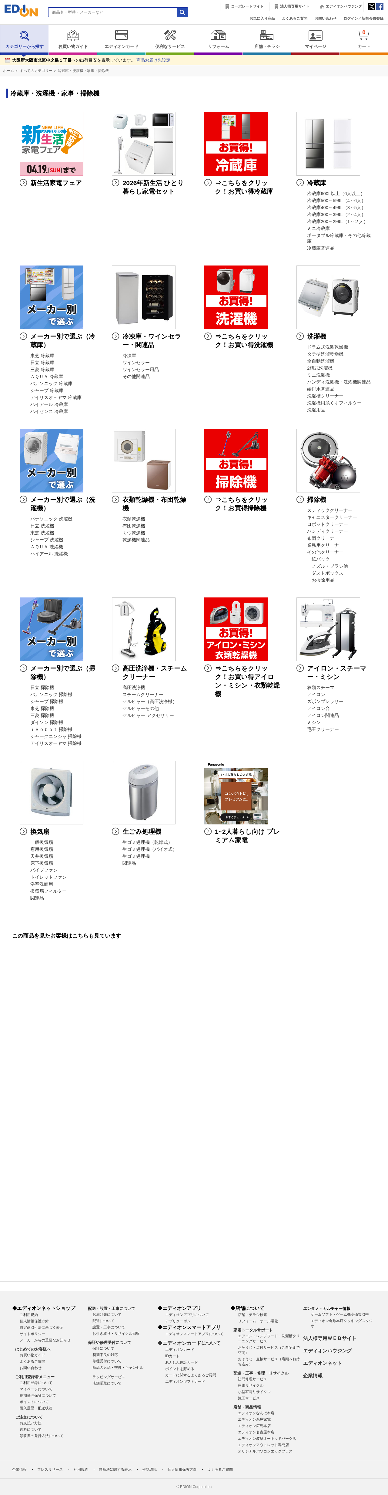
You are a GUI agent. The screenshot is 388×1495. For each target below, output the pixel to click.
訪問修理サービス (252, 1379)
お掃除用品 (320, 580)
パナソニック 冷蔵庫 (51, 383)
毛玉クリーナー (323, 729)
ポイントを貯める (179, 1369)
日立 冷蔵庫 (42, 362)
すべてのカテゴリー (36, 71)
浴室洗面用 (41, 884)
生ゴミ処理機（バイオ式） (149, 849)
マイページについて (36, 1389)
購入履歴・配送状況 (36, 1408)
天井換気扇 (41, 856)
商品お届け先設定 (153, 60)
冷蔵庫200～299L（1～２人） (337, 221)
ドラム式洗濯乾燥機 (327, 347)
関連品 (37, 898)
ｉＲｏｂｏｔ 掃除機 (51, 729)
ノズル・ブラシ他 (327, 566)
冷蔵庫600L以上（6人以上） (336, 193)
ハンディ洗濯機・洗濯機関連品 (339, 382)
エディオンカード (121, 39)
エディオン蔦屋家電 (254, 1419)
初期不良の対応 (105, 1355)
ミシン (314, 722)
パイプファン (44, 870)
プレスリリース (50, 1469)
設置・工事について (108, 1327)
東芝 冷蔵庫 (42, 355)
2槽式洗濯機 (319, 368)
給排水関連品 (320, 389)
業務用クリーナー (325, 545)
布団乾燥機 (133, 525)
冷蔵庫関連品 (320, 248)
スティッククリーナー (330, 510)
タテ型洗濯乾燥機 (325, 354)
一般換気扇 (41, 842)
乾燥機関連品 (136, 539)
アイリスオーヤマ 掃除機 (56, 743)
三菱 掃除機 (42, 715)
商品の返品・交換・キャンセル (117, 1367)
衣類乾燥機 (133, 518)
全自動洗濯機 (320, 361)
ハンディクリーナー (327, 531)
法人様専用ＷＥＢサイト (329, 1338)
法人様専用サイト (294, 6)
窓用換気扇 (41, 849)
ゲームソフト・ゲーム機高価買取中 (340, 1314)
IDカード (172, 1356)
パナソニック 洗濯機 (51, 518)
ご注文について (29, 1417)
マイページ (315, 39)
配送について (103, 1321)
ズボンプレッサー (325, 701)
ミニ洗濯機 (318, 375)
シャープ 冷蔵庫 (46, 390)
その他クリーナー (325, 552)
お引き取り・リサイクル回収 (116, 1333)
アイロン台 (318, 708)
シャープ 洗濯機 (46, 539)
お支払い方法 (31, 1423)
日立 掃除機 (42, 687)
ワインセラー (136, 362)
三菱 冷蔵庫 (42, 369)
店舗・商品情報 (247, 1407)
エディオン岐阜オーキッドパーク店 (267, 1438)
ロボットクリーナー (327, 524)
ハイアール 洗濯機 (49, 553)
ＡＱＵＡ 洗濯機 (46, 546)
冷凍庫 (129, 355)
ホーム (8, 71)
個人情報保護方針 (34, 1321)
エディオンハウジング (344, 6)
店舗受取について (107, 1383)
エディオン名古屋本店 (256, 1432)
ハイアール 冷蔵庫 (49, 404)
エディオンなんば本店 (256, 1413)
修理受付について (107, 1361)
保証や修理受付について (109, 1342)
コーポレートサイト (247, 6)
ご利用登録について (36, 1383)
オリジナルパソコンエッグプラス (265, 1451)
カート (364, 39)
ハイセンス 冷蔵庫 (49, 411)
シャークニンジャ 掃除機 (56, 736)
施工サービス (249, 1398)
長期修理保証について (38, 1395)
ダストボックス (325, 573)
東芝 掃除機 (42, 708)
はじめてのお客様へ (33, 1349)
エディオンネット (322, 1363)
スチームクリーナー (142, 694)
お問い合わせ (325, 18)
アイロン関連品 (323, 715)
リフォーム (218, 39)
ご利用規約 (29, 1315)
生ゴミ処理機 (136, 856)
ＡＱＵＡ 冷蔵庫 (46, 376)
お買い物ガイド (73, 39)
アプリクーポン (178, 1321)
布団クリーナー (323, 538)
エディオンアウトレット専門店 (263, 1445)
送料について (31, 1429)
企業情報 (313, 1375)
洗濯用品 (316, 410)
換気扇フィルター (48, 891)
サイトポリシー (32, 1334)
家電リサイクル (250, 1385)
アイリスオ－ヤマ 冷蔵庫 (56, 397)
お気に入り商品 (262, 18)
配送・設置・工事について (111, 1308)
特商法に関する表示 (115, 1469)
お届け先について (107, 1314)
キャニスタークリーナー (332, 517)
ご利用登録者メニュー (35, 1377)
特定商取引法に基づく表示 (41, 1327)
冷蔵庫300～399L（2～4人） (336, 214)
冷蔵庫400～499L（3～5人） (336, 207)
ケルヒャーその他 (140, 708)
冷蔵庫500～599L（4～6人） (336, 200)
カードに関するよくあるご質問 (190, 1375)
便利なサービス (170, 39)
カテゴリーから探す (24, 39)
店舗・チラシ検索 (252, 1315)
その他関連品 (136, 376)
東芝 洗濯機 (42, 532)
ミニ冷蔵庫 (318, 228)
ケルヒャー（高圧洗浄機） (149, 701)
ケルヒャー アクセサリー (148, 715)
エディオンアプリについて (187, 1315)
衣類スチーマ (320, 687)
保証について (103, 1348)
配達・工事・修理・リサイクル (261, 1373)
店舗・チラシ (267, 39)
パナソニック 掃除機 (51, 694)
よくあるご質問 (294, 18)
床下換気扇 (41, 863)
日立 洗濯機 (42, 525)
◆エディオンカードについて (189, 1343)
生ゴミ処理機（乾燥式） (147, 842)
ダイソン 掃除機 (46, 722)
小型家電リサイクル (254, 1392)
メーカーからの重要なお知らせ (45, 1340)
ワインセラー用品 (140, 369)
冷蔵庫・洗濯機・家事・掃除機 (83, 71)
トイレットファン (48, 877)
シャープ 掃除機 (46, 701)
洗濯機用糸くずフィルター (334, 403)
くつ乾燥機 (133, 532)
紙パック (318, 559)
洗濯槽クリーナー (325, 396)
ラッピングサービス (108, 1377)
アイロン (316, 694)
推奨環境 (149, 1469)
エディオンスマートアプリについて (194, 1334)
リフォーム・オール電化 (258, 1321)
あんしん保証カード (181, 1362)
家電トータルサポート (253, 1330)
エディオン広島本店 (254, 1426)
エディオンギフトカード (185, 1381)
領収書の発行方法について (41, 1436)
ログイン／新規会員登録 (363, 18)
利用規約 (81, 1469)
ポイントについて (34, 1402)
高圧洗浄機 (133, 687)
